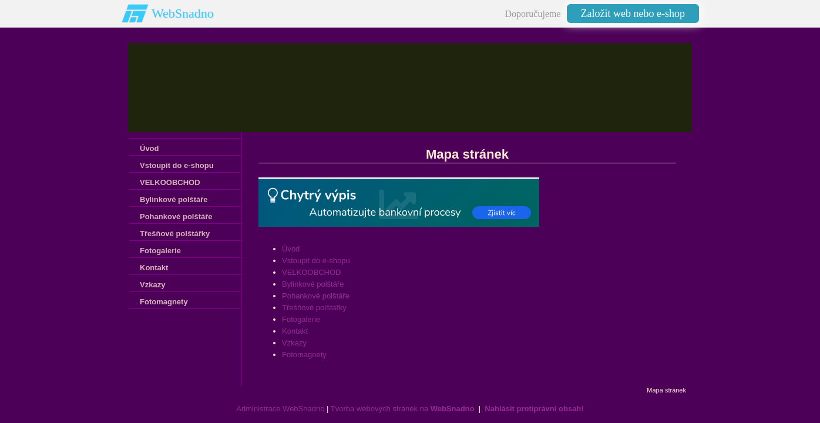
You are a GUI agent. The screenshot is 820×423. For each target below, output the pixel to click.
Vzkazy (294, 342)
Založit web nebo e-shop (633, 13)
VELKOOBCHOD (311, 272)
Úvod (291, 248)
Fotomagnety (304, 354)
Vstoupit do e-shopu (316, 260)
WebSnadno (183, 13)
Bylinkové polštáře (313, 284)
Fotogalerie (301, 319)
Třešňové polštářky (314, 307)
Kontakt (295, 331)
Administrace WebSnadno (280, 408)
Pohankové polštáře (315, 295)
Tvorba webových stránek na (403, 408)
